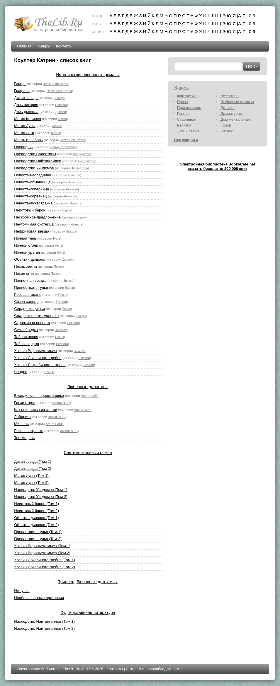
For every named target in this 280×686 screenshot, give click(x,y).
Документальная (235, 119)
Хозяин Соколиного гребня (37, 358)
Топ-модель (24, 438)
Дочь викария (26, 105)
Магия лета (24, 133)
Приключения (189, 107)
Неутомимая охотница (33, 224)
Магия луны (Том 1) (31, 475)
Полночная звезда (30, 280)
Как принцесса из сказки (35, 409)
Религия (184, 125)
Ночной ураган (27, 252)
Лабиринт (22, 416)
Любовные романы (237, 102)
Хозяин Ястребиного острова (39, 365)
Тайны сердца (26, 344)
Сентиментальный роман (88, 452)
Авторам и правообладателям (152, 669)
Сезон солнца (26, 301)
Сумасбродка (26, 329)
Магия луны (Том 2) (31, 482)
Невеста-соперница (31, 189)
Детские (227, 107)
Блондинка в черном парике (39, 395)
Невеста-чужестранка (33, 203)
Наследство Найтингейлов (37, 161)
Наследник (23, 147)
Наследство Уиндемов (34, 168)
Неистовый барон (29, 210)
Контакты (64, 46)
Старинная (186, 119)
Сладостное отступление (36, 315)
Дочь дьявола (26, 112)
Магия (62, 119)
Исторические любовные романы (88, 74)
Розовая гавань (27, 294)
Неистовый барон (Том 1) (36, 503)
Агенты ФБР (89, 395)
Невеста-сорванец (30, 196)
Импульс (21, 590)
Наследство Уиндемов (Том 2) (40, 496)
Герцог (20, 83)
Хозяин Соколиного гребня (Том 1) (44, 560)
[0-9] (252, 15)
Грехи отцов (24, 402)
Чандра (20, 372)
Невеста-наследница (32, 175)
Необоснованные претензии (39, 597)
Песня (58, 266)
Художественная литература (88, 612)
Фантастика (187, 96)
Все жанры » (186, 140)
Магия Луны (24, 126)
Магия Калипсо (27, 119)
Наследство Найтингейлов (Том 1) (44, 621)
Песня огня (24, 273)
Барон (66, 210)
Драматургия (231, 113)
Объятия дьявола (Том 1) (36, 518)
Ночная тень (25, 238)
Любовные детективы (87, 386)
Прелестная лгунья (31, 287)
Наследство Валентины (35, 154)
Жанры (44, 46)
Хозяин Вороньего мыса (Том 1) (42, 546)
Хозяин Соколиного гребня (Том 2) (44, 567)
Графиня (22, 90)
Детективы (229, 96)
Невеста (61, 105)
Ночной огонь (26, 245)
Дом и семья (188, 131)
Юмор (225, 125)
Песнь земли (25, 266)
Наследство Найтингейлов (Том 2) (44, 628)
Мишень (21, 424)
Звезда (60, 98)
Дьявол (60, 112)
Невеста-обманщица (32, 182)
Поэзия (183, 113)
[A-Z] (242, 15)
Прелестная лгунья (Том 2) (38, 539)
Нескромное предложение (37, 217)
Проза (182, 102)
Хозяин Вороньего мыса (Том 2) (42, 553)
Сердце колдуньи (29, 308)
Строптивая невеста (32, 322)
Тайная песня (26, 337)
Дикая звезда (26, 97)
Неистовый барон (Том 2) (36, 510)
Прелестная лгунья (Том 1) (38, 532)
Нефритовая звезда (31, 231)
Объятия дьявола (29, 259)
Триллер (66, 581)
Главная (24, 46)
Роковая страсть (28, 431)
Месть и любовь (28, 140)
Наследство (81, 154)
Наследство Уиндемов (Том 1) (40, 489)
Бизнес (226, 131)
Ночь (56, 238)
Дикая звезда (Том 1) (32, 461)
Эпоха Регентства (55, 84)
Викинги (61, 301)
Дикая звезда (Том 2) (32, 468)
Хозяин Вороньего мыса (35, 351)
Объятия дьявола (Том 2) (36, 525)
